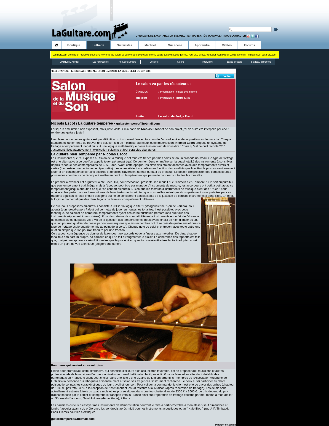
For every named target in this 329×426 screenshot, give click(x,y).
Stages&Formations (261, 62)
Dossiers (154, 62)
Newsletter (183, 36)
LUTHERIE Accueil (69, 62)
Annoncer (215, 36)
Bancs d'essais (234, 62)
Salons (180, 62)
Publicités (200, 36)
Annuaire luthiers (127, 62)
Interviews (207, 62)
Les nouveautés (100, 62)
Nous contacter (235, 36)
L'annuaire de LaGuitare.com (154, 36)
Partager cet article (225, 424)
